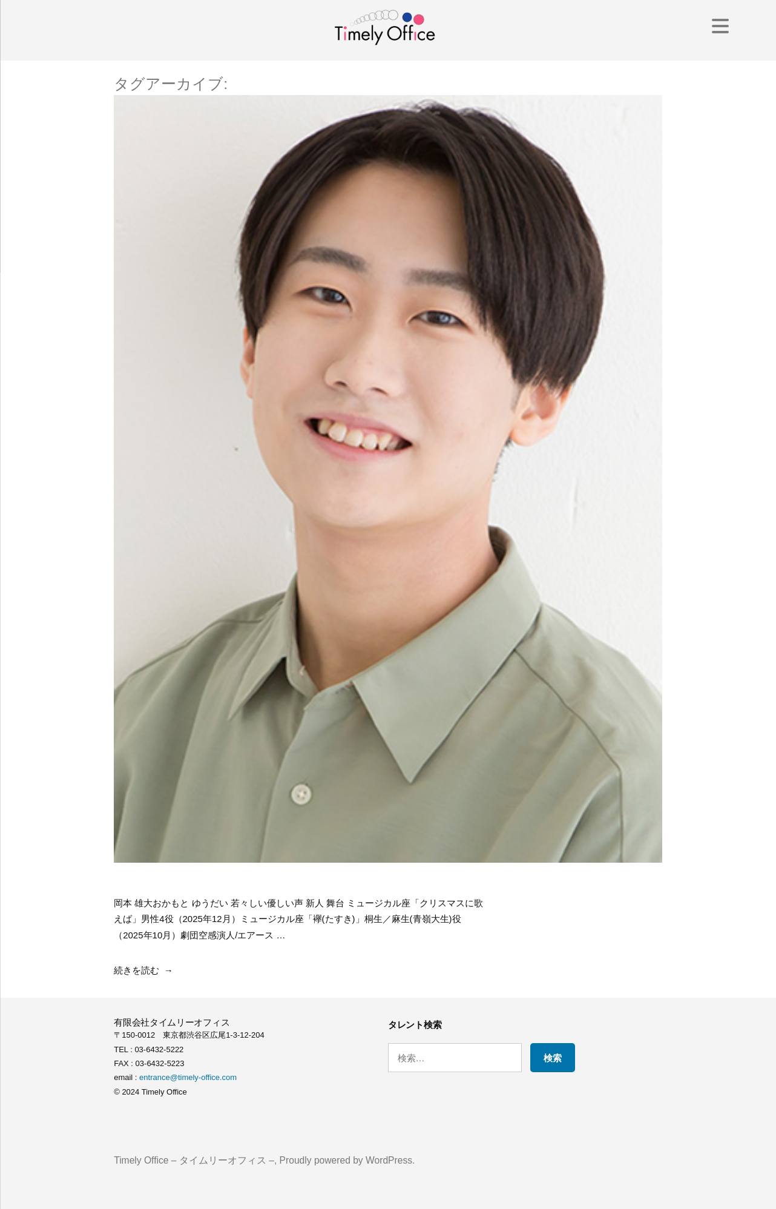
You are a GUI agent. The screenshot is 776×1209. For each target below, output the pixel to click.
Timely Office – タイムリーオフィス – (194, 1160)
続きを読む (136, 970)
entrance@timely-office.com (188, 1077)
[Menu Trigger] (720, 25)
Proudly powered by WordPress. (347, 1160)
